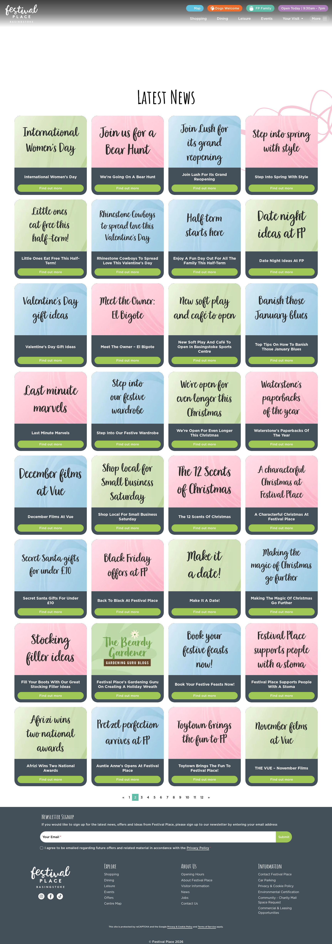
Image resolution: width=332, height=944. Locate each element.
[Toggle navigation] (320, 18)
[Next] (208, 792)
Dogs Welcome (234, 8)
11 (193, 792)
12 (201, 792)
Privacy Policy (174, 843)
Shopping (205, 18)
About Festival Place (195, 875)
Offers (108, 893)
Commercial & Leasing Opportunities (273, 906)
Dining (228, 18)
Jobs (184, 893)
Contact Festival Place (273, 869)
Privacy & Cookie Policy (274, 881)
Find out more (50, 188)
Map (209, 8)
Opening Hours (191, 869)
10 (185, 792)
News (185, 887)
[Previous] (123, 792)
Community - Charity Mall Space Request (280, 895)
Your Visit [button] (293, 18)
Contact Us (188, 898)
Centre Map (112, 898)
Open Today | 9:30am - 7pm (306, 8)
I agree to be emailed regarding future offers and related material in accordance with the (114, 843)
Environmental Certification (276, 887)
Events (270, 18)
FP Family (267, 8)
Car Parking (266, 875)
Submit (284, 832)
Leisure (249, 18)
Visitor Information (193, 881)
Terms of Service (202, 922)
